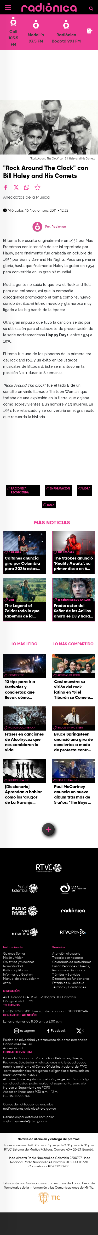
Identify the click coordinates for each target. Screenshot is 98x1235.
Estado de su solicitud (68, 983)
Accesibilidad (13, 1048)
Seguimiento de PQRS (34, 1087)
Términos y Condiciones (69, 987)
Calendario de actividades (71, 962)
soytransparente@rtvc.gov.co (25, 1121)
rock (50, 505)
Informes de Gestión (18, 974)
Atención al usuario (66, 953)
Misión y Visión (13, 958)
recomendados (18, 780)
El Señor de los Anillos (74, 600)
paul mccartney (68, 780)
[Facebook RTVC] (55, 1030)
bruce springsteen (70, 727)
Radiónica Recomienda (20, 490)
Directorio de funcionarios (71, 979)
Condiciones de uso (17, 1044)
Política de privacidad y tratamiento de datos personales (45, 1040)
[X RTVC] (80, 1030)
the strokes (66, 552)
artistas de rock (68, 675)
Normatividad (13, 966)
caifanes (15, 552)
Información (60, 488)
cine (11, 600)
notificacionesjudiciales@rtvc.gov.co (29, 1108)
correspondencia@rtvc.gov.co (26, 1071)
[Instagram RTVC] (24, 1030)
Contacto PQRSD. (24, 1075)
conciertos (16, 675)
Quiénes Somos (14, 953)
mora (86, 488)
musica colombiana (21, 727)
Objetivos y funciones (18, 962)
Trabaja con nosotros (68, 958)
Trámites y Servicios (66, 974)
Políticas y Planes (15, 970)
